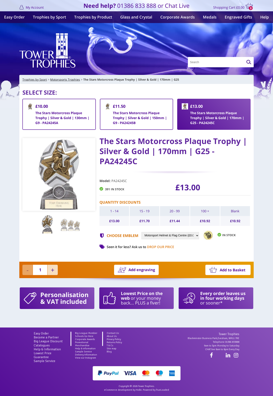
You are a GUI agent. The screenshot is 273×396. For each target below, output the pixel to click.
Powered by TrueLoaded (156, 389)
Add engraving (141, 269)
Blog (109, 351)
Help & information (85, 348)
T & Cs (110, 345)
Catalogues (42, 345)
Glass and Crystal (136, 17)
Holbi (139, 389)
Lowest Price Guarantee (42, 355)
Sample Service (44, 361)
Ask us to (153, 247)
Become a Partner (46, 337)
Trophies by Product (93, 17)
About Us (112, 336)
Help (264, 17)
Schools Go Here (84, 336)
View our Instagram (85, 357)
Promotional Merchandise (82, 344)
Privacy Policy (114, 339)
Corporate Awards (177, 17)
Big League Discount (48, 341)
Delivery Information (86, 354)
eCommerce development (118, 389)
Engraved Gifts (238, 17)
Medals (209, 17)
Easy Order (14, 17)
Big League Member (86, 333)
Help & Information (47, 349)
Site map (111, 348)
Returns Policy (114, 342)
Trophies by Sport (49, 17)
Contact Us (113, 333)
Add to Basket (232, 269)
